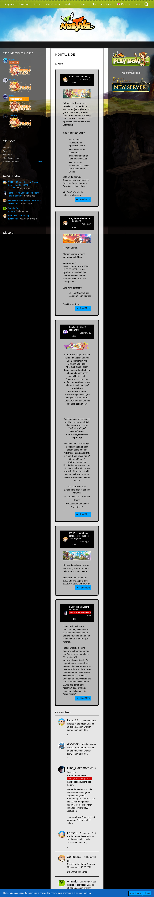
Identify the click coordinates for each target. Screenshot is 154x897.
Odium (12, 79)
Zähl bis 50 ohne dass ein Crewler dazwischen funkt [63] (80, 727)
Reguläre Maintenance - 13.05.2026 (24, 200)
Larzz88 (11, 188)
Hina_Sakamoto (15, 196)
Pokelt (12, 96)
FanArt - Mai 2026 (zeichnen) (77, 328)
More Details (136, 893)
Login (137, 4)
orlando (11, 211)
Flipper (12, 59)
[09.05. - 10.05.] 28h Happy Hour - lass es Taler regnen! (79, 536)
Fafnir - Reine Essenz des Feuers (23, 193)
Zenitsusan (13, 203)
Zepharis (13, 115)
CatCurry (73, 333)
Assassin (73, 744)
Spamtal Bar (13, 208)
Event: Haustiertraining (18, 215)
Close (147, 893)
